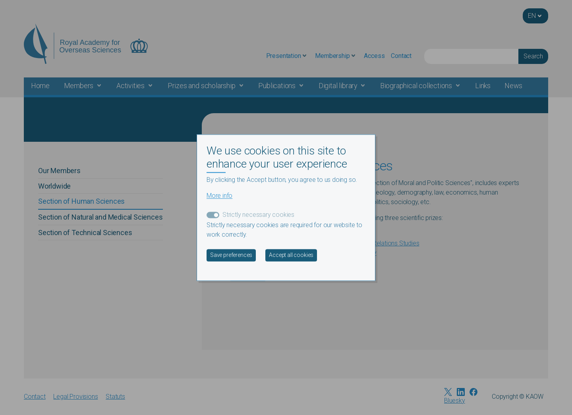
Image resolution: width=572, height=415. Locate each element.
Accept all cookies (291, 255)
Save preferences (231, 255)
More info (219, 195)
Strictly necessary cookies (258, 214)
